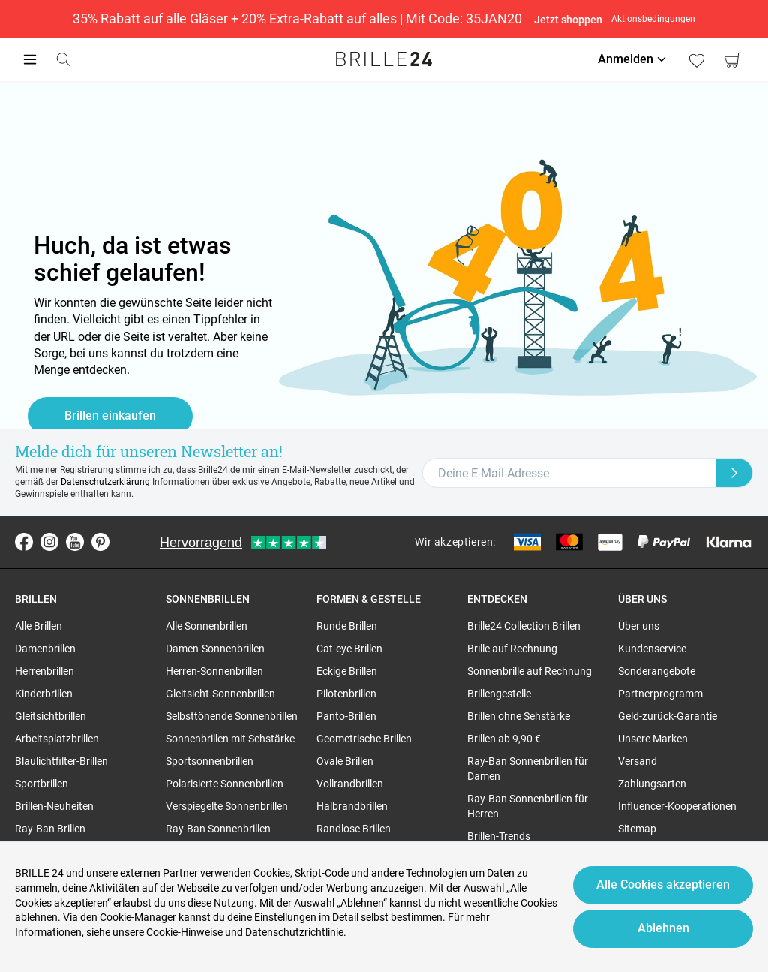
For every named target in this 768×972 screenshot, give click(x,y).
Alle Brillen (38, 626)
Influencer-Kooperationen (677, 806)
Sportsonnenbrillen (210, 761)
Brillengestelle (499, 694)
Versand (637, 761)
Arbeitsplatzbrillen (57, 739)
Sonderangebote (656, 671)
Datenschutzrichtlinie (294, 932)
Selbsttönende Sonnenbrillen (232, 716)
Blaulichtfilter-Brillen (61, 761)
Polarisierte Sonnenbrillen (225, 784)
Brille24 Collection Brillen (523, 626)
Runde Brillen (346, 626)
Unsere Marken (653, 739)
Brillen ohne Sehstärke (518, 716)
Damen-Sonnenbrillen (215, 648)
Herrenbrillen (44, 671)
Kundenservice (652, 648)
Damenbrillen (45, 648)
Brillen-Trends (498, 836)
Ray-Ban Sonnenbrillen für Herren (527, 806)
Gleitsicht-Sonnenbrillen (220, 694)
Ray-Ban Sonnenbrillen (218, 829)
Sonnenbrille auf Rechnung (529, 671)
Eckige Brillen (346, 671)
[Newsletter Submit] (734, 473)
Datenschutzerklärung (105, 482)
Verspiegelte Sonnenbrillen (227, 806)
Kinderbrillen (44, 694)
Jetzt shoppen (568, 20)
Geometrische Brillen (364, 739)
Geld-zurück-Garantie (667, 716)
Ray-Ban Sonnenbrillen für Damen (527, 768)
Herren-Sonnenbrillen (214, 671)
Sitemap (637, 829)
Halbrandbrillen (352, 806)
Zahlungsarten (652, 784)
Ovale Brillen (345, 761)
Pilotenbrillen (346, 694)
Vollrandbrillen (349, 784)
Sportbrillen (41, 784)
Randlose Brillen (353, 829)
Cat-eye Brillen (349, 648)
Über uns (638, 626)
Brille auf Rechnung (512, 648)
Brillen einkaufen (110, 415)
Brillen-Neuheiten (54, 806)
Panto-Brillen (346, 716)
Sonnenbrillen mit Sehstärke (230, 739)
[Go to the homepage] (384, 59)
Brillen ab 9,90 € (504, 739)
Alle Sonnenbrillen (207, 626)
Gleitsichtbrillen (50, 716)
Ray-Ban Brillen (50, 829)
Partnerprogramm (660, 694)
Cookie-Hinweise (184, 932)
